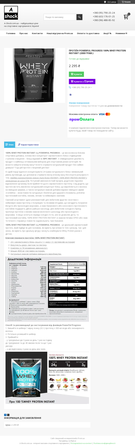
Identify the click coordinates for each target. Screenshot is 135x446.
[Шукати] (79, 17)
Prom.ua (81, 438)
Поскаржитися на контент (81, 443)
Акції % (107, 33)
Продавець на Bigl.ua (67, 441)
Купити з (83, 81)
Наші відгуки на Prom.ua (60, 33)
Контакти (37, 33)
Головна (10, 33)
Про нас (23, 33)
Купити (78, 74)
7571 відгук (111, 2)
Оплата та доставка (88, 33)
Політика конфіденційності (104, 443)
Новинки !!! (121, 33)
